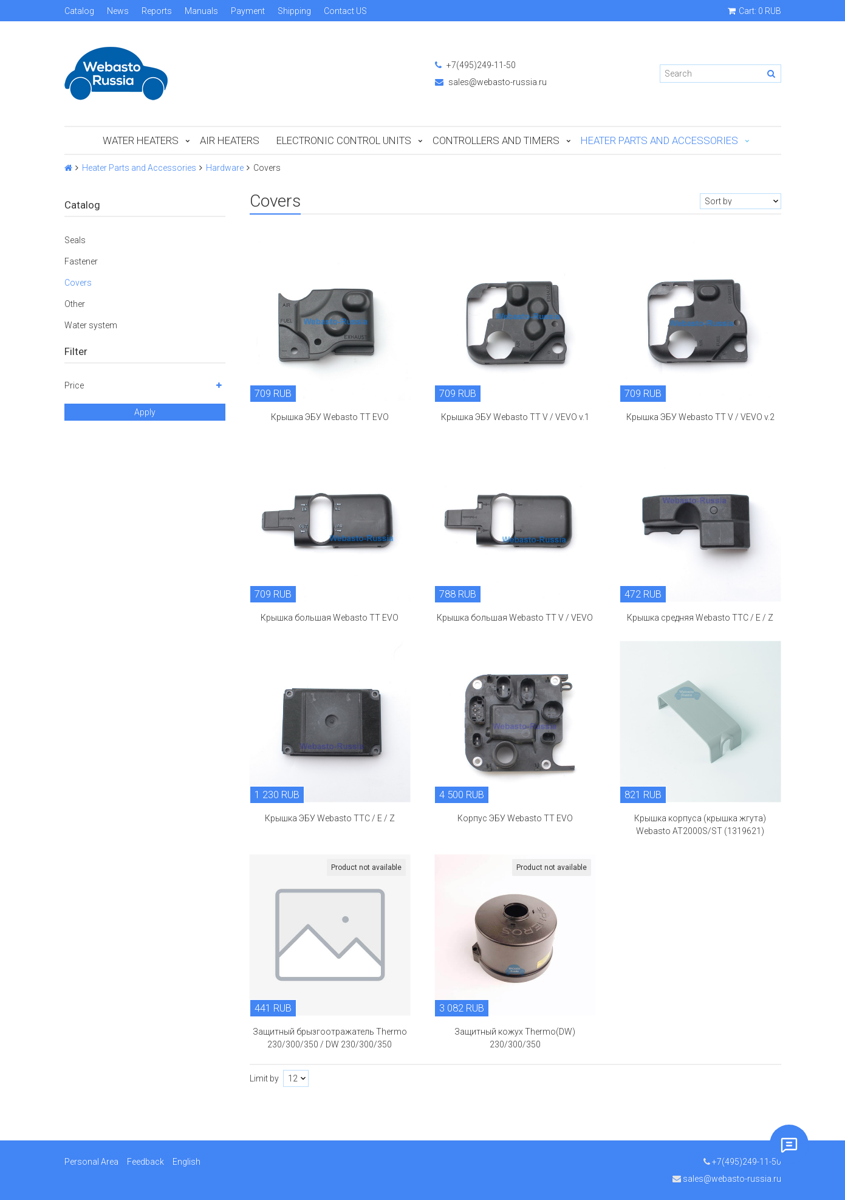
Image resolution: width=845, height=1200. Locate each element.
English (186, 1162)
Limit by (264, 1078)
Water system (90, 325)
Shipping (294, 11)
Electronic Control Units (343, 140)
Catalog (79, 11)
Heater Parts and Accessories (659, 140)
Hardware (225, 168)
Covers (78, 283)
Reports (157, 11)
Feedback (145, 1162)
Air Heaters (229, 140)
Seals (75, 240)
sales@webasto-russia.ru (491, 82)
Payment (248, 11)
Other (74, 304)
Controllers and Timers (496, 140)
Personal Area (91, 1162)
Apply (145, 412)
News (118, 11)
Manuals (201, 11)
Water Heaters (141, 140)
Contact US (345, 11)
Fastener (81, 261)
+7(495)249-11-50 (475, 65)
